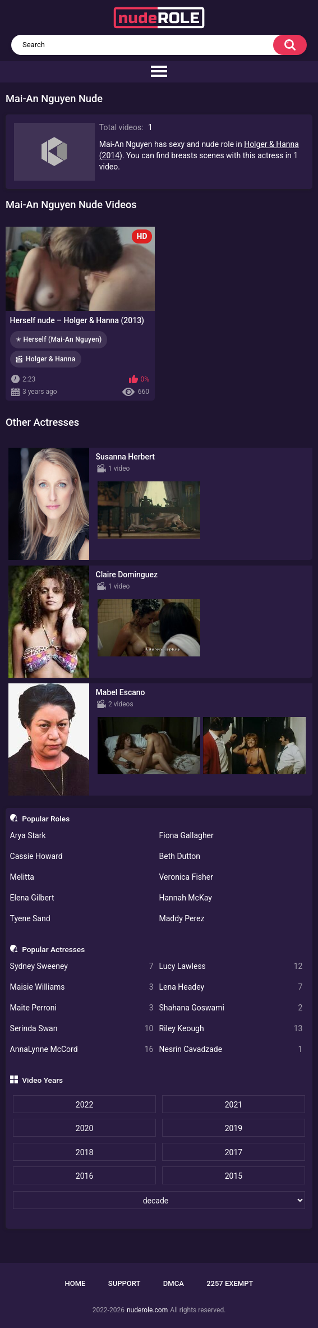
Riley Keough (231, 1028)
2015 (233, 1175)
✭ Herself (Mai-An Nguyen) (59, 339)
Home (75, 1283)
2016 (84, 1175)
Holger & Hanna (51, 359)
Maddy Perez (182, 918)
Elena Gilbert (32, 897)
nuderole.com (147, 1310)
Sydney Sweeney (82, 966)
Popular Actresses (53, 949)
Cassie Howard (36, 856)
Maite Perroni (82, 1008)
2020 (84, 1128)
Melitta (22, 876)
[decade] (159, 1200)
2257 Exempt (229, 1283)
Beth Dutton (180, 856)
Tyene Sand (30, 918)
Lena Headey (231, 987)
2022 (84, 1104)
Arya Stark (28, 835)
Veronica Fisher (186, 876)
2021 (233, 1104)
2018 (84, 1152)
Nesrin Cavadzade (231, 1049)
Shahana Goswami (231, 1008)
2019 (233, 1128)
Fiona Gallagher (186, 835)
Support (124, 1283)
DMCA (173, 1283)
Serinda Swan (82, 1028)
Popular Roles (46, 818)
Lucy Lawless (231, 966)
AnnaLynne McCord (82, 1049)
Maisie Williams (82, 987)
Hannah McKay (185, 897)
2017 (233, 1152)
